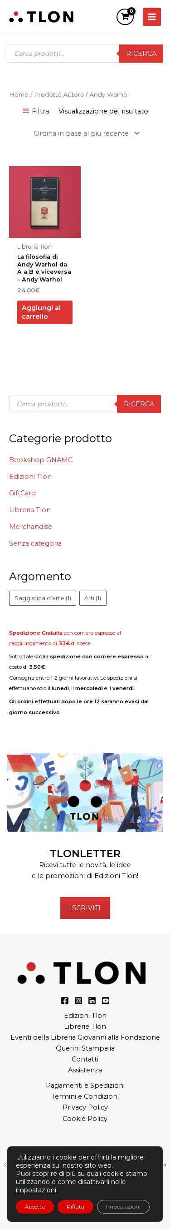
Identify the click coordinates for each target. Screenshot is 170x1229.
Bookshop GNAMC (41, 460)
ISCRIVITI (85, 908)
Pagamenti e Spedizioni (85, 1085)
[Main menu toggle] (152, 17)
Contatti (85, 1059)
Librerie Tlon (85, 1026)
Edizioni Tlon (30, 477)
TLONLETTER (85, 853)
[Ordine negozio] (85, 133)
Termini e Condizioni (85, 1096)
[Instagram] (78, 1001)
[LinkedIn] (92, 1001)
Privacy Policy (85, 1107)
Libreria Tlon (30, 510)
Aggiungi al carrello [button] (41, 312)
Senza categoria (35, 543)
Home (19, 94)
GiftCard (22, 493)
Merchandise (30, 527)
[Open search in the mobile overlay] (85, 53)
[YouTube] (106, 1001)
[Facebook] (65, 1001)
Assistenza (85, 1070)
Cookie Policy (85, 1119)
